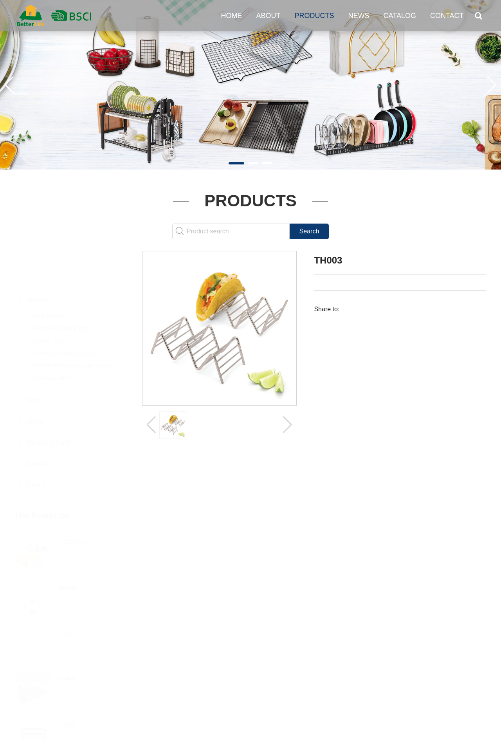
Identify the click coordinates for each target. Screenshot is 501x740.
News (358, 16)
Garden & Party (48, 404)
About (268, 16)
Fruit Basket (48, 277)
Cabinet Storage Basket (64, 314)
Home (231, 16)
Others (36, 446)
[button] (236, 163)
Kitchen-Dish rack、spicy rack (72, 326)
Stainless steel (52, 339)
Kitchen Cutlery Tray (61, 290)
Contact (447, 16)
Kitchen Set (48, 302)
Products (314, 16)
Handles (38, 425)
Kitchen (37, 261)
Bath (33, 362)
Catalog (400, 16)
